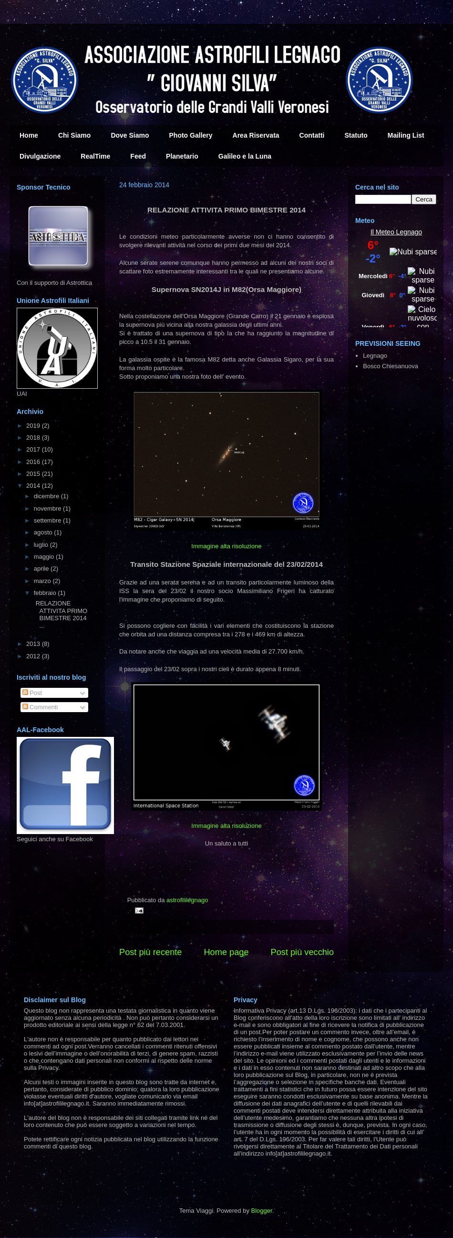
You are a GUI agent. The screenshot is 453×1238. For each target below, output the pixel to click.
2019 (34, 425)
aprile (42, 568)
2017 (34, 449)
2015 (34, 473)
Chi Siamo (74, 135)
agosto (44, 532)
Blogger (261, 1210)
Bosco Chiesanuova (390, 366)
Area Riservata (256, 135)
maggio (45, 556)
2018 (34, 437)
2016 (34, 461)
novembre (48, 508)
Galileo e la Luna (244, 156)
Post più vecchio (302, 952)
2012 (34, 656)
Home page (226, 952)
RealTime (95, 156)
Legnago (409, 232)
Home (29, 135)
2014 (34, 485)
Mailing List (406, 135)
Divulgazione (40, 156)
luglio (42, 544)
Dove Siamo (130, 135)
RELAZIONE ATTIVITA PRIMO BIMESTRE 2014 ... (62, 614)
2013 (34, 643)
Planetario (182, 156)
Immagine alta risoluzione (226, 546)
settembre (48, 520)
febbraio (46, 592)
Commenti (40, 707)
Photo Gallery (191, 135)
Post (32, 692)
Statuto (356, 135)
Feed (138, 156)
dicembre (47, 496)
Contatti (312, 135)
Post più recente (150, 952)
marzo (43, 580)
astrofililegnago (187, 900)
